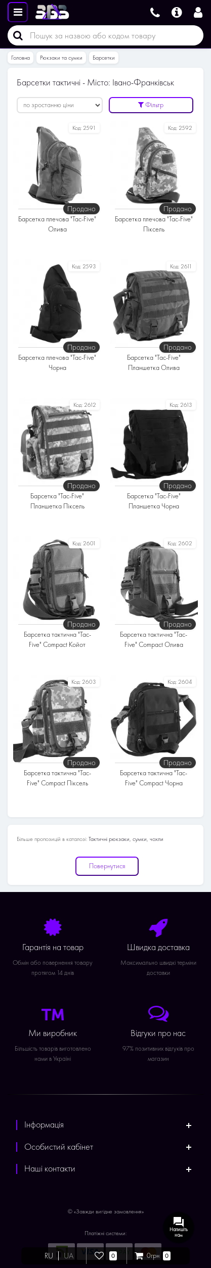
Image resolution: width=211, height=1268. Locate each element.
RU (49, 1255)
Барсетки (104, 57)
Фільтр (150, 105)
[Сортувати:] (60, 105)
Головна (20, 57)
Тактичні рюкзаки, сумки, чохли (126, 838)
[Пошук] (15, 35)
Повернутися (107, 866)
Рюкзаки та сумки (61, 57)
